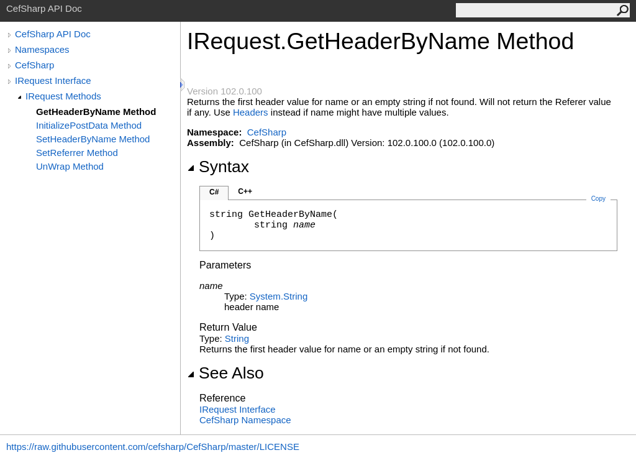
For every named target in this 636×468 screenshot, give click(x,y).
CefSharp (34, 65)
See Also (225, 373)
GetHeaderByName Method (96, 111)
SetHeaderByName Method (93, 139)
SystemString (278, 296)
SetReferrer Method (77, 152)
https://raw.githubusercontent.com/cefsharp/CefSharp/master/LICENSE (152, 446)
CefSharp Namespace (245, 420)
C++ (245, 191)
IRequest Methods (63, 96)
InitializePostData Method (89, 125)
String (237, 338)
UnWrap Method (70, 166)
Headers (250, 112)
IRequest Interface (53, 80)
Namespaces (42, 49)
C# (214, 192)
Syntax (218, 166)
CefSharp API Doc (53, 34)
